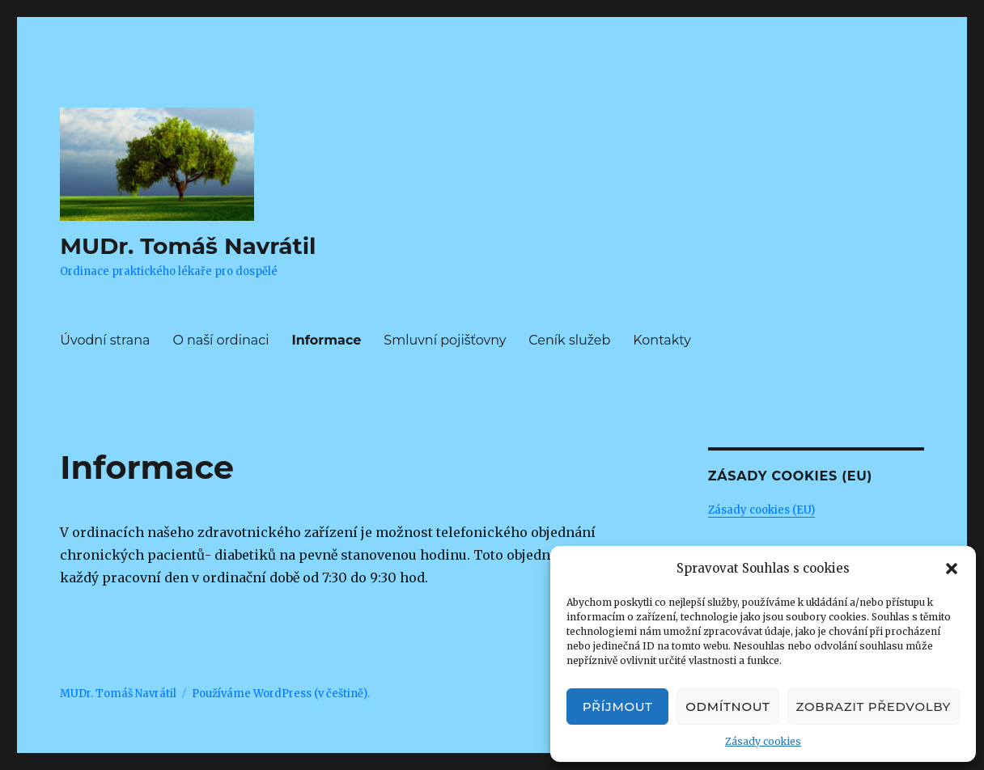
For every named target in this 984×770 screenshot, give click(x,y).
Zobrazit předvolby (873, 706)
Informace (326, 340)
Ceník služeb (569, 340)
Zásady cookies (763, 741)
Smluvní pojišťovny (445, 340)
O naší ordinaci (220, 340)
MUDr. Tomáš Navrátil (188, 246)
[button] (952, 569)
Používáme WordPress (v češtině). (281, 693)
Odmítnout (727, 706)
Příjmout (618, 706)
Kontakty (662, 340)
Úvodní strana (105, 340)
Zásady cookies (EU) (761, 510)
